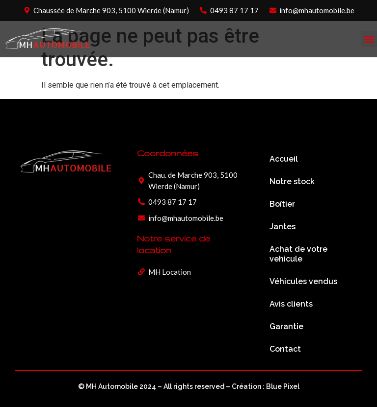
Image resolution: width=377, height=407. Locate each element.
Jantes (282, 226)
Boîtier (282, 204)
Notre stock (292, 181)
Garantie (286, 326)
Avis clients (291, 304)
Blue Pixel (282, 386)
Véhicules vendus (303, 281)
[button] (369, 39)
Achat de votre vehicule (298, 253)
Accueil (283, 159)
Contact (285, 349)
